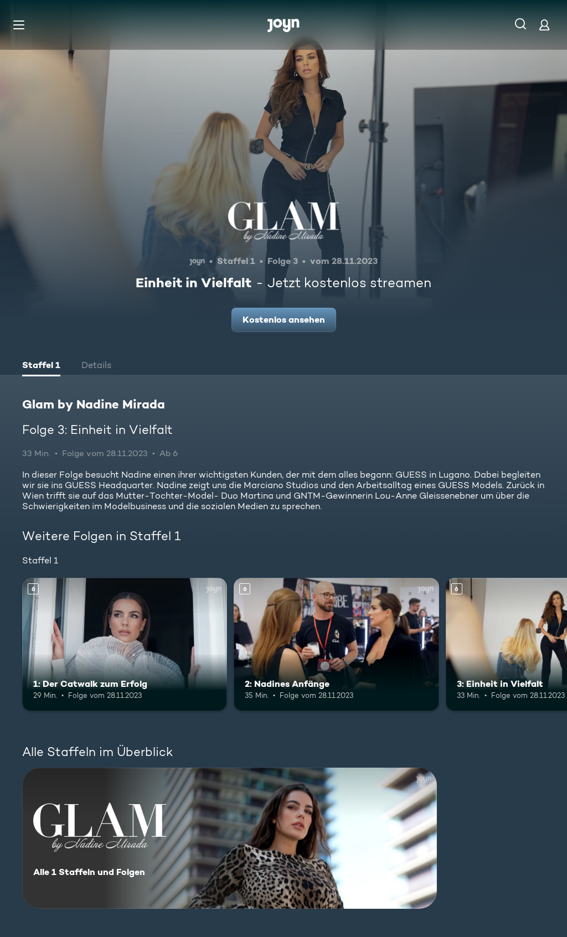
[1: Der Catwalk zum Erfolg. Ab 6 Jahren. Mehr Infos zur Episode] (124, 644)
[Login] (544, 24)
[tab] (41, 366)
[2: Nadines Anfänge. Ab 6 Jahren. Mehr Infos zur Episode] (336, 644)
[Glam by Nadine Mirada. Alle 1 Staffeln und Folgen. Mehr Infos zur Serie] (229, 838)
